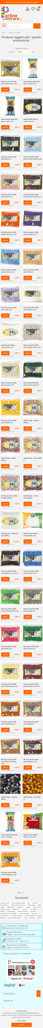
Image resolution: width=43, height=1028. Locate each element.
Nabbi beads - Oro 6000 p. (32, 798)
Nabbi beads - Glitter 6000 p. (8, 459)
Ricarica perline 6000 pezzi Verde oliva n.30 (9, 83)
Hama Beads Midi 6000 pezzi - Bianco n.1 (32, 83)
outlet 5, (25, 909)
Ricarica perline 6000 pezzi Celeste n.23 (8, 271)
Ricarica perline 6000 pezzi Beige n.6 (31, 723)
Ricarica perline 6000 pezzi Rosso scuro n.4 (31, 685)
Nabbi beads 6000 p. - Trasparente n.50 (31, 535)
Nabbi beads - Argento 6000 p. (9, 798)
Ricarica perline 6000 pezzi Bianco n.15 (31, 309)
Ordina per (11, 52)
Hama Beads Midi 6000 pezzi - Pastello (9, 836)
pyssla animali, (24, 913)
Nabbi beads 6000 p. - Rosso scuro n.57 (31, 836)
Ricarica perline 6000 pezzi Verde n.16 (31, 648)
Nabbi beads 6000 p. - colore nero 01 (31, 120)
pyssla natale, (30, 916)
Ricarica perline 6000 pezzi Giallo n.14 (8, 422)
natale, (28, 907)
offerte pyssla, (6, 909)
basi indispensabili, (18, 903)
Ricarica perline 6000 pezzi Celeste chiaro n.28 (32, 158)
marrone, (20, 907)
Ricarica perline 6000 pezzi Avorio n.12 (8, 384)
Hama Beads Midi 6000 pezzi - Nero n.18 (9, 120)
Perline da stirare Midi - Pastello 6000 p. (9, 497)
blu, (29, 903)
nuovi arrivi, (37, 907)
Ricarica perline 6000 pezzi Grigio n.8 (31, 610)
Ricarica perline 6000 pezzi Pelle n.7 (31, 271)
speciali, (32, 918)
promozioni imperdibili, (9, 913)
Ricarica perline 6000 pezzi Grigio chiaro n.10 (32, 346)
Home (3, 32)
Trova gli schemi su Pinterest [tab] (17, 953)
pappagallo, (11, 911)
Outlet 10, (16, 909)
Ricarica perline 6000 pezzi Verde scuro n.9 (31, 384)
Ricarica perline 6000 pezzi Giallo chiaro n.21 (9, 685)
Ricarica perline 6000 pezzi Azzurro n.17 (31, 572)
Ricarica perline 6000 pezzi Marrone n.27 (31, 761)
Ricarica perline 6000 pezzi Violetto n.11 (31, 233)
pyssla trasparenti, (14, 918)
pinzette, (33, 911)
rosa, (25, 918)
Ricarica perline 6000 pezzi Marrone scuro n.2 (9, 572)
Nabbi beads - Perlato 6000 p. (31, 422)
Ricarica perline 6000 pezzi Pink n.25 (8, 648)
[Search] (37, 26)
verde (39, 918)
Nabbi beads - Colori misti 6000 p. (31, 497)
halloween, (11, 907)
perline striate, (23, 911)
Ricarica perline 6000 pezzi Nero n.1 (8, 158)
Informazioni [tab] (9, 993)
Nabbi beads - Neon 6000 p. (32, 459)
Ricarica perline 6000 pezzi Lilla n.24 (8, 309)
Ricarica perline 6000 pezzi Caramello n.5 (8, 723)
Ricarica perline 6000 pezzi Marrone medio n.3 (32, 196)
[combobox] (19, 26)
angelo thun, (5, 903)
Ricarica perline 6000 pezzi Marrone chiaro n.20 (8, 762)
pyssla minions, (17, 916)
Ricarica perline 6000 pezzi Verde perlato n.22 (9, 610)
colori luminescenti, (18, 905)
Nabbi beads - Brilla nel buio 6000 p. (9, 535)
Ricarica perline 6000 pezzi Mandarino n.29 (8, 873)
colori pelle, (31, 905)
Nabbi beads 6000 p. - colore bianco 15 (9, 346)
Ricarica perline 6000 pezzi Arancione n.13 (8, 233)
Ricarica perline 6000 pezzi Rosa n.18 (8, 196)
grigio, (3, 907)
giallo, (40, 905)
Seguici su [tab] (8, 1000)
